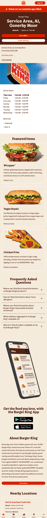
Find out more (9, 224)
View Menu (23, 483)
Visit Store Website (11, 512)
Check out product (11, 267)
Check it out (8, 180)
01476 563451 (7, 60)
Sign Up (40, 3)
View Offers (23, 35)
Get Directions (7, 55)
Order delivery (23, 40)
